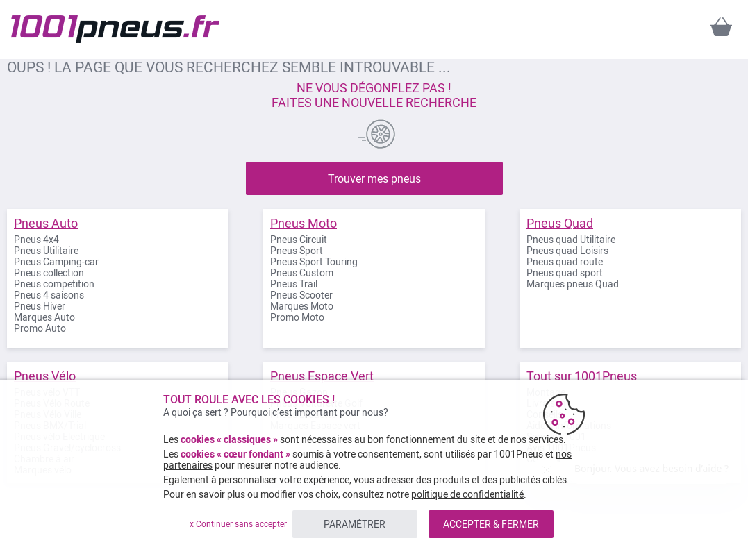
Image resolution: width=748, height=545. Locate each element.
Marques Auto (44, 317)
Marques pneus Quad (572, 284)
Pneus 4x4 (36, 239)
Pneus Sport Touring (314, 261)
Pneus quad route (564, 261)
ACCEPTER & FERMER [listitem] (491, 524)
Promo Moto (297, 317)
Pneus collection (49, 272)
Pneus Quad (559, 223)
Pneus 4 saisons (49, 295)
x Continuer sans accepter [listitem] (238, 524)
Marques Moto (301, 306)
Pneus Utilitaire (46, 250)
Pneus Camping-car (56, 261)
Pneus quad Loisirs (567, 250)
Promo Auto (40, 328)
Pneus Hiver (39, 306)
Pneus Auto (46, 223)
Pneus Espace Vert (322, 376)
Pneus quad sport (564, 272)
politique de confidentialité (467, 494)
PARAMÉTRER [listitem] (354, 524)
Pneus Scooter (301, 295)
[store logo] (115, 29)
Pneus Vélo (45, 376)
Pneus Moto (303, 223)
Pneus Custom (301, 272)
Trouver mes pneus (374, 178)
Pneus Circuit (298, 239)
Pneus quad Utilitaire (570, 239)
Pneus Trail (293, 284)
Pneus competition (54, 284)
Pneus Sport (296, 250)
